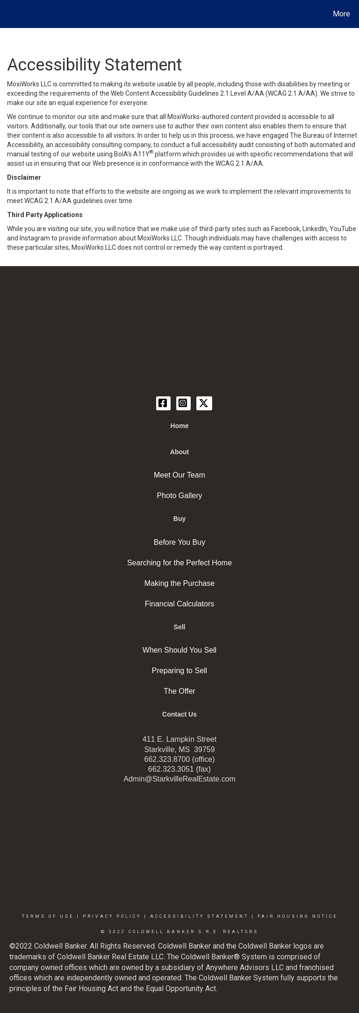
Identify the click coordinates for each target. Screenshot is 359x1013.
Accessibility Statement (199, 916)
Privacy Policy (112, 916)
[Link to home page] (9, 14)
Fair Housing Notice (297, 916)
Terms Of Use (48, 916)
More (341, 13)
